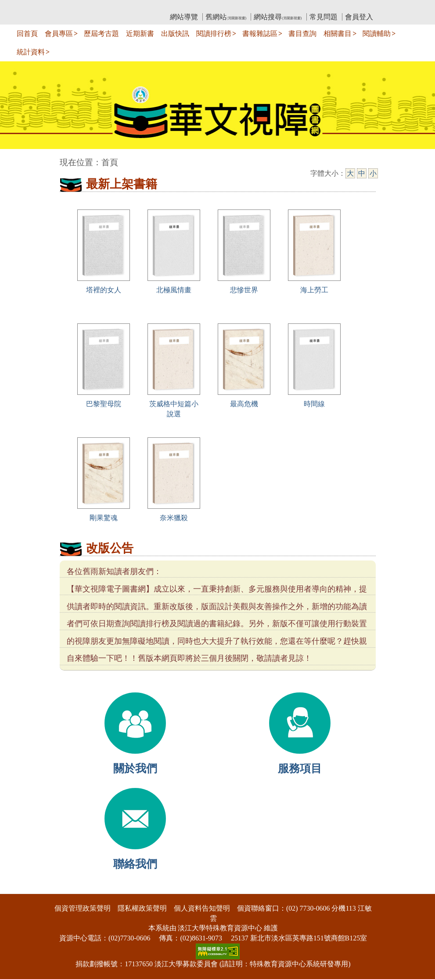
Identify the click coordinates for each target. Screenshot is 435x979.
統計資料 (31, 52)
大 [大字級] (350, 173)
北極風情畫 (173, 290)
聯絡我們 (135, 864)
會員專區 (59, 33)
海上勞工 (314, 290)
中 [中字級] (361, 173)
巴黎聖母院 (103, 404)
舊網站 (225, 17)
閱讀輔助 (377, 33)
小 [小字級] (373, 173)
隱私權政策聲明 (142, 908)
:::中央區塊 (17, 158)
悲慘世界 (244, 290)
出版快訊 (175, 33)
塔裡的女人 (103, 290)
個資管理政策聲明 (82, 908)
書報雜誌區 (259, 33)
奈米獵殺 (174, 517)
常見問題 (323, 17)
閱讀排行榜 (213, 33)
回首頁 (27, 33)
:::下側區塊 (17, 888)
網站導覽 (184, 17)
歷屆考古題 (101, 33)
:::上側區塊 (76, 7)
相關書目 (338, 33)
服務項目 (300, 768)
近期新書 (140, 33)
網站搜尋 (278, 17)
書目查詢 (302, 33)
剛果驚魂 (104, 517)
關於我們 (135, 768)
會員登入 (359, 17)
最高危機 (244, 404)
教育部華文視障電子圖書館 (137, 7)
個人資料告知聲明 (202, 908)
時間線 (314, 404)
